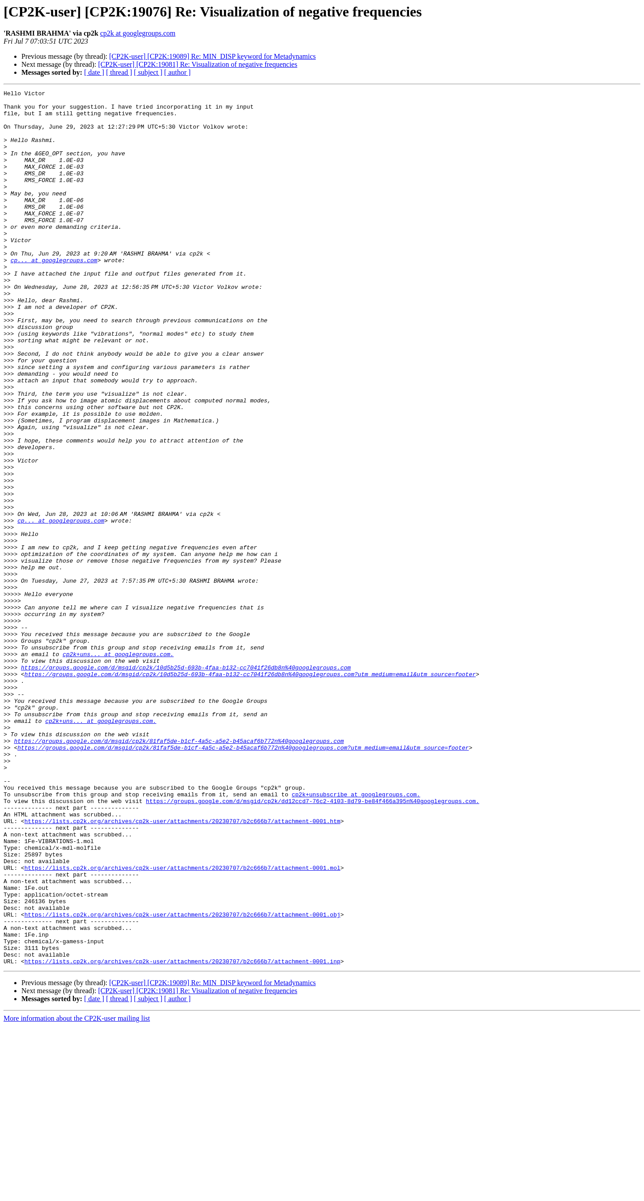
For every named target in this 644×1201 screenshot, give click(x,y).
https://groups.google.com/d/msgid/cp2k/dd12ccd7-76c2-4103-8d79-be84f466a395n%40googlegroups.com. (312, 944)
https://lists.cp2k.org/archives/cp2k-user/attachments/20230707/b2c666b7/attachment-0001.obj (182, 1080)
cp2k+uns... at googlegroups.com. (118, 767)
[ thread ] (119, 72)
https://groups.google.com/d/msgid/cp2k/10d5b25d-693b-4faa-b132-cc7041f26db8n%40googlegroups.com (186, 783)
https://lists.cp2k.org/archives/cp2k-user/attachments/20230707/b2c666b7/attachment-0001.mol (182, 1024)
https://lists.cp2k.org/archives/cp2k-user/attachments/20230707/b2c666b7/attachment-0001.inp (182, 1136)
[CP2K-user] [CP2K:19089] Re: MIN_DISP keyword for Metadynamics (212, 56)
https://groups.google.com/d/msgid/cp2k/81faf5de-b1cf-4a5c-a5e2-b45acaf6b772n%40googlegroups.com (179, 872)
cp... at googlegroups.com (54, 295)
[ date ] (94, 72)
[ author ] (177, 72)
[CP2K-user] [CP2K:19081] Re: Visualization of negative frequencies (197, 64)
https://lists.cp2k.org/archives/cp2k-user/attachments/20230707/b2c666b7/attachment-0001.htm (182, 968)
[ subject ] (148, 72)
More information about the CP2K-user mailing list (77, 1193)
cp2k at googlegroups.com (137, 33)
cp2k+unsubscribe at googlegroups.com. (356, 936)
